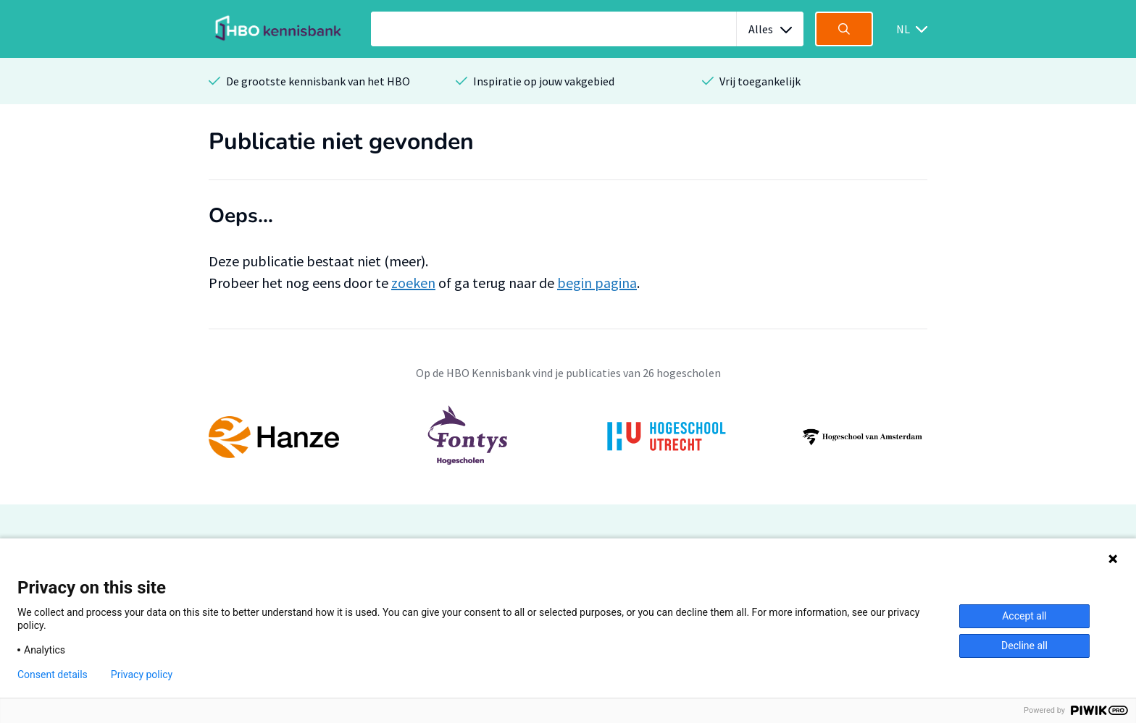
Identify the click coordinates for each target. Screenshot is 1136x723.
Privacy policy (141, 674)
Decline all (1024, 645)
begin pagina (597, 283)
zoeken (413, 283)
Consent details (52, 674)
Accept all (1024, 616)
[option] (568, 437)
